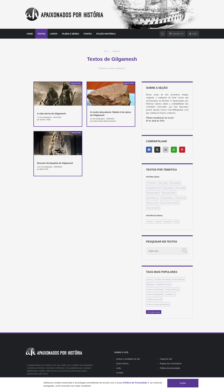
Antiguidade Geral (153, 188)
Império (158, 221)
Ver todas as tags (153, 312)
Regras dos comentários (171, 363)
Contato (119, 373)
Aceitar (183, 383)
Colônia (149, 221)
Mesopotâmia (175, 183)
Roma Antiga (180, 188)
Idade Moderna (152, 198)
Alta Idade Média (153, 193)
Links (118, 368)
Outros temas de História (170, 203)
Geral (176, 221)
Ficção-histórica (106, 34)
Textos (41, 34)
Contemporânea (166, 198)
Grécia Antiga (168, 188)
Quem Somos (122, 363)
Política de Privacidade (135, 382)
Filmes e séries (70, 34)
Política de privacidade (170, 368)
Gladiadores (170, 294)
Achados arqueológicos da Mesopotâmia (169, 279)
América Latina (152, 203)
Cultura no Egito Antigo (155, 289)
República (167, 221)
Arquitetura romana (163, 284)
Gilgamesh (116, 51)
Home (30, 34)
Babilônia (150, 284)
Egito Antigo (163, 183)
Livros (53, 34)
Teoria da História (153, 208)
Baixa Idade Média (168, 193)
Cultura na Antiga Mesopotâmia (158, 304)
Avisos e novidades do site (128, 359)
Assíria (149, 279)
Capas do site (166, 359)
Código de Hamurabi (154, 299)
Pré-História (151, 183)
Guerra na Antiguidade (155, 294)
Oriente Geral (180, 198)
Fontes (88, 34)
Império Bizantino (173, 289)
